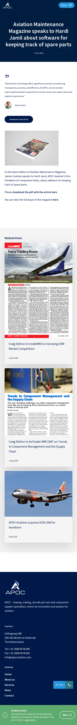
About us (10, 679)
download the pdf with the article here (35, 192)
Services (9, 685)
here (55, 199)
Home (8, 674)
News (8, 690)
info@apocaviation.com (18, 657)
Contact (9, 695)
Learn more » (30, 720)
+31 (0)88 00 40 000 (19, 649)
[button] (66, 5)
